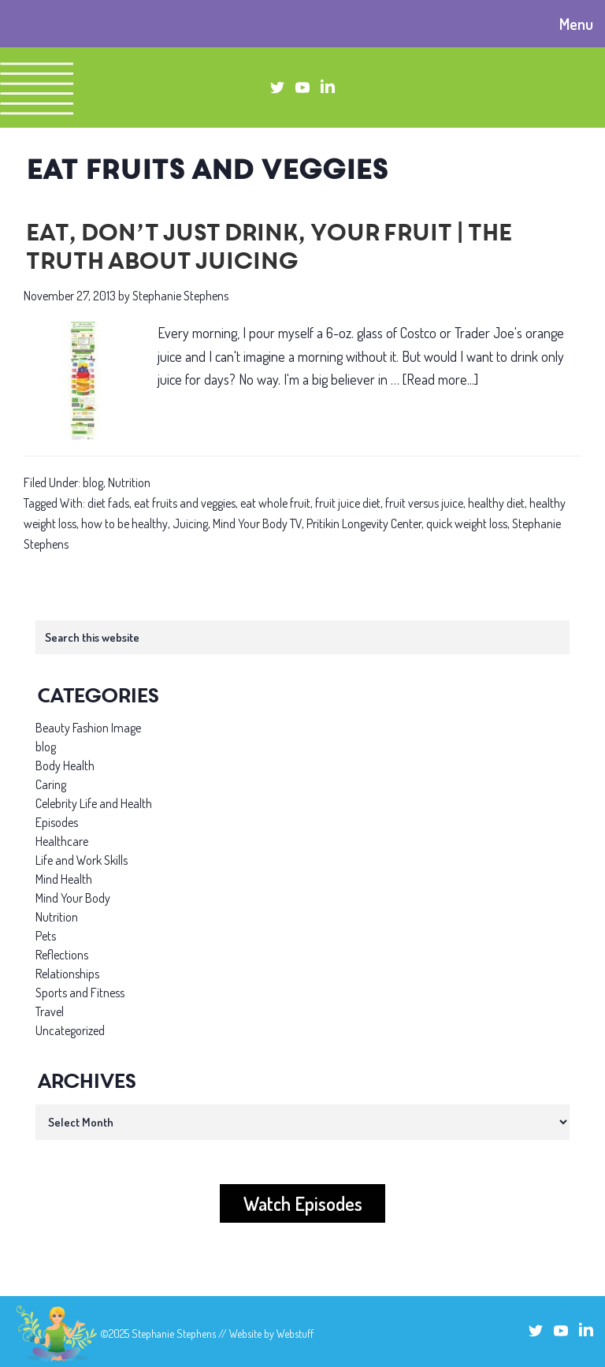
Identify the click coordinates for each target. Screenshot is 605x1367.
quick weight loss (466, 523)
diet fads (108, 503)
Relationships (67, 973)
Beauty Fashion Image (88, 728)
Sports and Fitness (79, 992)
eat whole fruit (275, 503)
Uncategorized (70, 1030)
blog (93, 482)
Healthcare (61, 841)
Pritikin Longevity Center (363, 523)
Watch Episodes (302, 1203)
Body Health (65, 765)
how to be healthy (124, 523)
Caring (50, 784)
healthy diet (496, 503)
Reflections (61, 955)
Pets (45, 936)
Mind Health (63, 879)
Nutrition (129, 482)
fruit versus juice (424, 503)
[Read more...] (440, 379)
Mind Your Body (72, 898)
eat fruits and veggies (185, 503)
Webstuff (295, 1333)
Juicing (190, 523)
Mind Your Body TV (257, 523)
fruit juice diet (347, 503)
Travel (49, 1011)
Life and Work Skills (81, 860)
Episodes (56, 822)
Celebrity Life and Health (93, 803)
